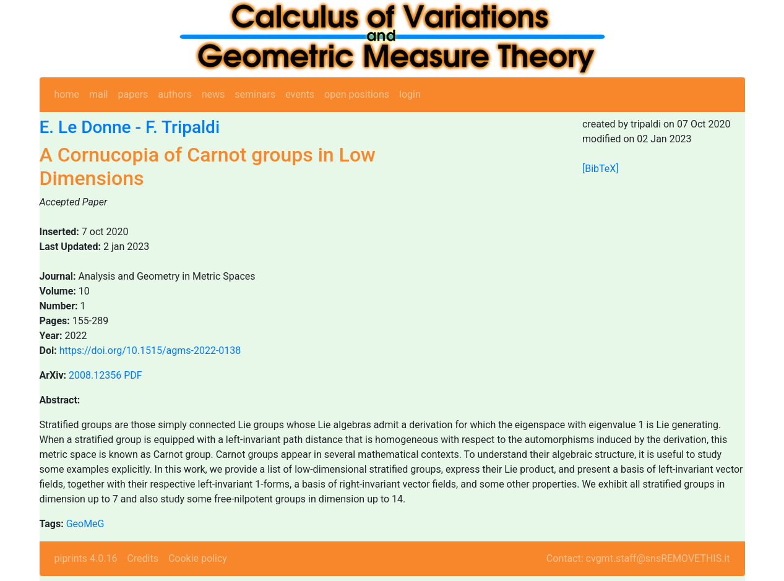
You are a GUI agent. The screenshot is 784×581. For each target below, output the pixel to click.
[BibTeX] (600, 168)
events (299, 94)
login (410, 94)
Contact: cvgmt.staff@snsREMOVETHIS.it (638, 558)
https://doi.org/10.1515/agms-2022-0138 (150, 350)
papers (133, 94)
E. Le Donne (85, 127)
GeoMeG (85, 524)
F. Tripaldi (182, 127)
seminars (255, 94)
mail (98, 94)
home (66, 94)
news (213, 94)
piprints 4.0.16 (86, 558)
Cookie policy (197, 558)
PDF (133, 375)
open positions (356, 94)
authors (174, 94)
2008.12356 (95, 375)
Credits (142, 558)
